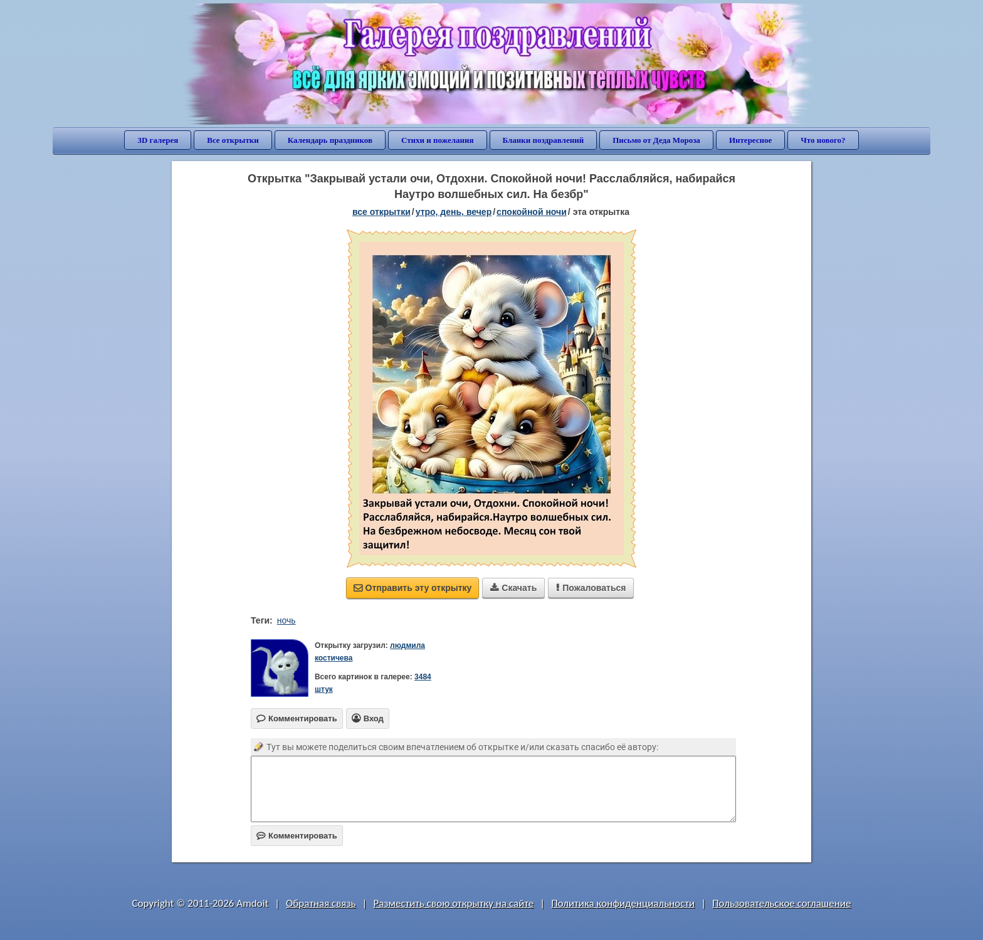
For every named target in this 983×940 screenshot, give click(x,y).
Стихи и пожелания (437, 140)
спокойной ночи (532, 212)
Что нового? (823, 140)
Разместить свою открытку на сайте (453, 903)
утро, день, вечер (454, 212)
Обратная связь (321, 903)
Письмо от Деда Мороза (656, 140)
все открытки (381, 212)
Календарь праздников (330, 140)
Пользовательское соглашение (781, 903)
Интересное (750, 140)
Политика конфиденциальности (623, 903)
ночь (286, 620)
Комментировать (296, 835)
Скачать (513, 588)
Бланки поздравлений (543, 140)
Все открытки (233, 140)
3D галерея (157, 140)
